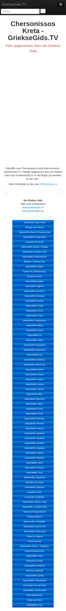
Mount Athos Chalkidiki (33, 521)
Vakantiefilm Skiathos (32, 438)
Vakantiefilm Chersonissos (33, 257)
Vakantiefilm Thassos (33, 467)
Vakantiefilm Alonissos (33, 291)
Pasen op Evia (33, 541)
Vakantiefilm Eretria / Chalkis (33, 247)
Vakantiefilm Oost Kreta (33, 531)
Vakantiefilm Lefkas (33, 374)
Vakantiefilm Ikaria (33, 330)
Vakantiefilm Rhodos (33, 423)
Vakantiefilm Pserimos (33, 418)
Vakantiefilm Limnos (33, 389)
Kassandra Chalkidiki (33, 497)
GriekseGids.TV (14, 4)
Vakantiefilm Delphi (33, 266)
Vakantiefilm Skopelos (33, 448)
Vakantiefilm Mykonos (33, 399)
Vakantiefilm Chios (33, 311)
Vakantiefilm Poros (33, 414)
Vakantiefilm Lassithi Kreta (33, 507)
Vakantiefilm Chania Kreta (33, 252)
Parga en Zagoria (33, 536)
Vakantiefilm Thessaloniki (33, 580)
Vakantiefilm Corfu (33, 315)
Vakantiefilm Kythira (33, 369)
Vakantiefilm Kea (33, 355)
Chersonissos (47, 184)
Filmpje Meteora (33, 517)
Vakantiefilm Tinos (33, 472)
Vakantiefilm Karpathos (33, 345)
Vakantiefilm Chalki (33, 306)
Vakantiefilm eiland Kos (33, 364)
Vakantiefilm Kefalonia (33, 360)
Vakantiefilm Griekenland (33, 237)
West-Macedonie (33, 595)
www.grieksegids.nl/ (33, 207)
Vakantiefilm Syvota (33, 575)
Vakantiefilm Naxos (33, 404)
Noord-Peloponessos (33, 551)
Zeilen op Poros (33, 600)
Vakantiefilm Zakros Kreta (33, 502)
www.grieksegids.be (33, 211)
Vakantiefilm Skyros (33, 453)
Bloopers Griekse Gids (33, 261)
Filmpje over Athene (33, 227)
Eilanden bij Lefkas (33, 482)
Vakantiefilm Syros (33, 463)
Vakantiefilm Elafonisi (33, 487)
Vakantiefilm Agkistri (33, 286)
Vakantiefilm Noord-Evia (33, 526)
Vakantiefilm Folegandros (33, 320)
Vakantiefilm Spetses (33, 458)
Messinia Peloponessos (32, 512)
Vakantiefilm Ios (33, 335)
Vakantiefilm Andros (33, 301)
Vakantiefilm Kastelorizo (33, 350)
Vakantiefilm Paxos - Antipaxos (33, 546)
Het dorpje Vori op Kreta (33, 585)
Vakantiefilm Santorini (33, 433)
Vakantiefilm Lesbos (33, 379)
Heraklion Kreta (33, 492)
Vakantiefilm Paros (33, 409)
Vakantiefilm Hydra (33, 325)
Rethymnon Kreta (33, 561)
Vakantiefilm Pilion (33, 556)
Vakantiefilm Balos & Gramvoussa (33, 232)
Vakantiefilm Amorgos (33, 296)
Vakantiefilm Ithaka (33, 340)
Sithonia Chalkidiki (33, 570)
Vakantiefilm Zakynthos (33, 477)
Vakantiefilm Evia (33, 605)
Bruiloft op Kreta (33, 276)
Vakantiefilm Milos (33, 394)
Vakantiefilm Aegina (33, 281)
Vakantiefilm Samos (33, 428)
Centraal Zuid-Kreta (33, 242)
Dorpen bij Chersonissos (33, 271)
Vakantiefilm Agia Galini (33, 222)
